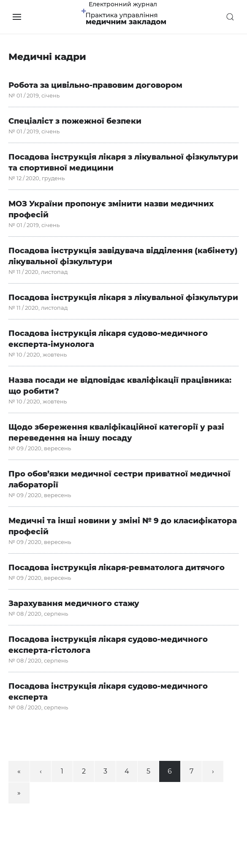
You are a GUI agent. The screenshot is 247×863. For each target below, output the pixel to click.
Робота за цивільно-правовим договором (95, 85)
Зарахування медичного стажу (73, 603)
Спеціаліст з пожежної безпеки (74, 121)
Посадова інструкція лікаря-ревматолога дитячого (116, 567)
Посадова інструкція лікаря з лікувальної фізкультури (123, 297)
